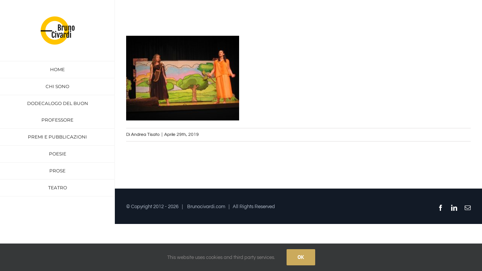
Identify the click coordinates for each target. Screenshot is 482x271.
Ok (300, 257)
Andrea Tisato (145, 134)
